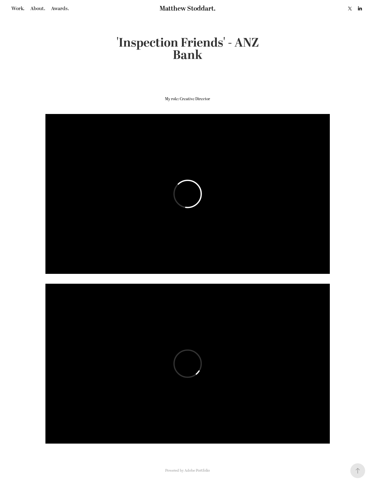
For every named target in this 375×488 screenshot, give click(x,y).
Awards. (60, 8)
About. (37, 8)
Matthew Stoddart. (187, 9)
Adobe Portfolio (197, 470)
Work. (17, 8)
